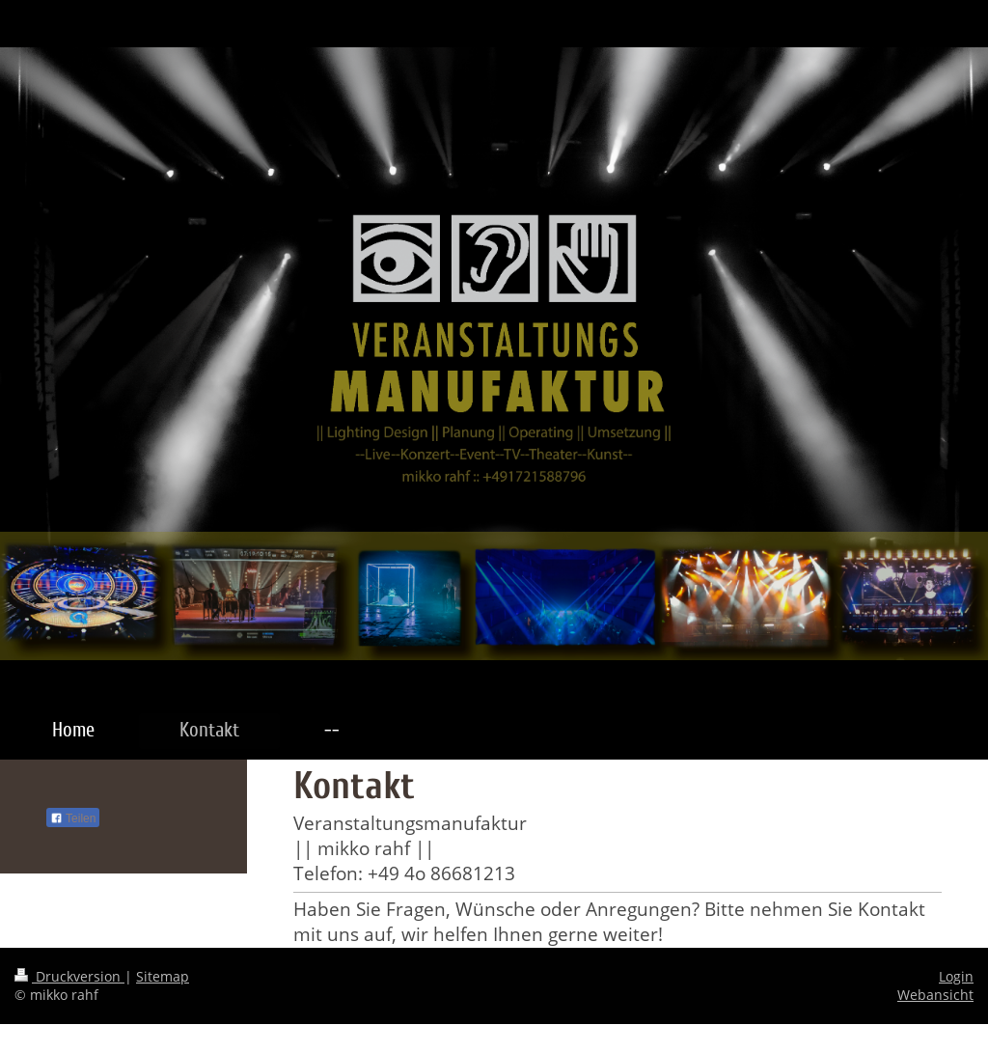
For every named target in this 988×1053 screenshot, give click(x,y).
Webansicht (935, 994)
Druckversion (69, 976)
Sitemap (162, 976)
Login (956, 976)
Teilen (73, 818)
